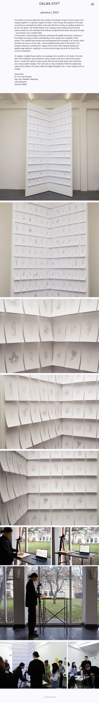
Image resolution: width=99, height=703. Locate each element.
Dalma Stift (49, 3)
